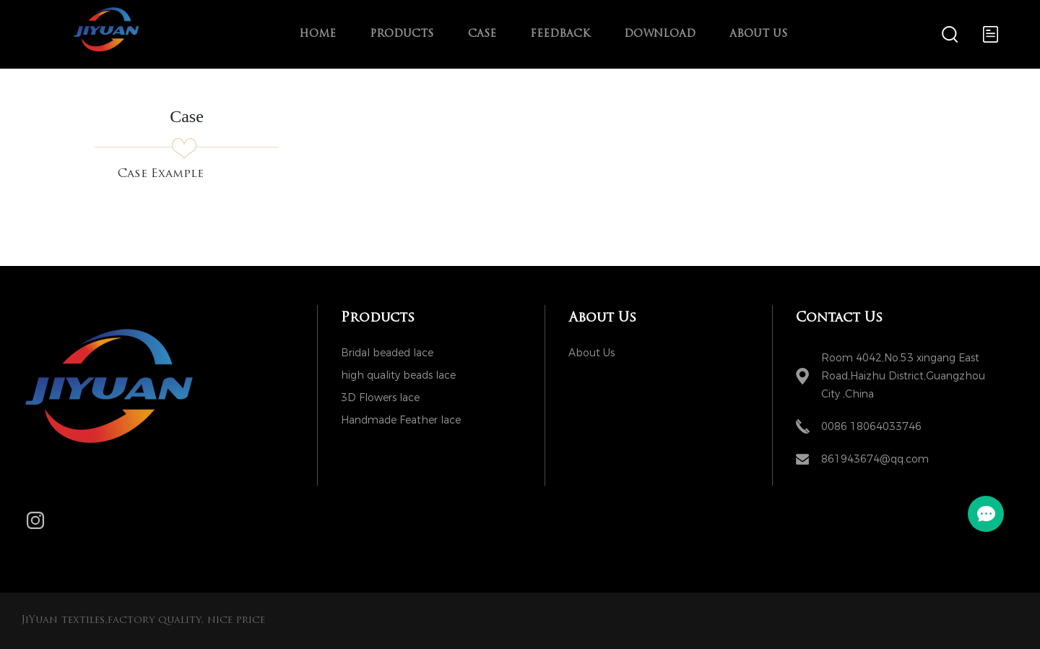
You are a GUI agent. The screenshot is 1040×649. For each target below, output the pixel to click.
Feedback (560, 34)
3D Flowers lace (380, 398)
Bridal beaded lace (387, 353)
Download (660, 34)
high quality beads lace (398, 375)
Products (401, 34)
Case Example (161, 174)
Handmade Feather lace (401, 420)
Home (317, 34)
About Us (758, 34)
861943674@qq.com (875, 459)
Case (482, 34)
